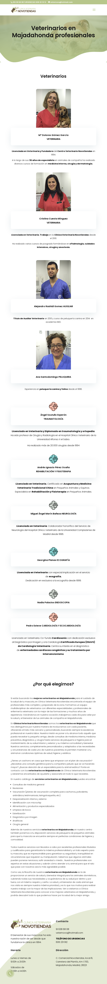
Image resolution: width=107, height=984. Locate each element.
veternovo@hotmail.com (69, 932)
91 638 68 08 (62, 929)
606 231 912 (61, 942)
